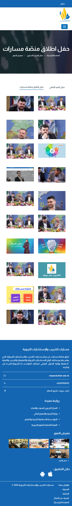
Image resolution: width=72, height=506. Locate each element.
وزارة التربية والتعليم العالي (45, 413)
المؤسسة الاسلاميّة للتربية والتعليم (41, 419)
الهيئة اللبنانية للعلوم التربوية (44, 425)
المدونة (65, 489)
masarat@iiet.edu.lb (59, 375)
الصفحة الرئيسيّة (53, 55)
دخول (62, 4)
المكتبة (66, 493)
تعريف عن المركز (61, 498)
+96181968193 (62, 383)
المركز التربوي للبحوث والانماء (44, 408)
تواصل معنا (63, 485)
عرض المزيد (64, 461)
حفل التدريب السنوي (35, 55)
